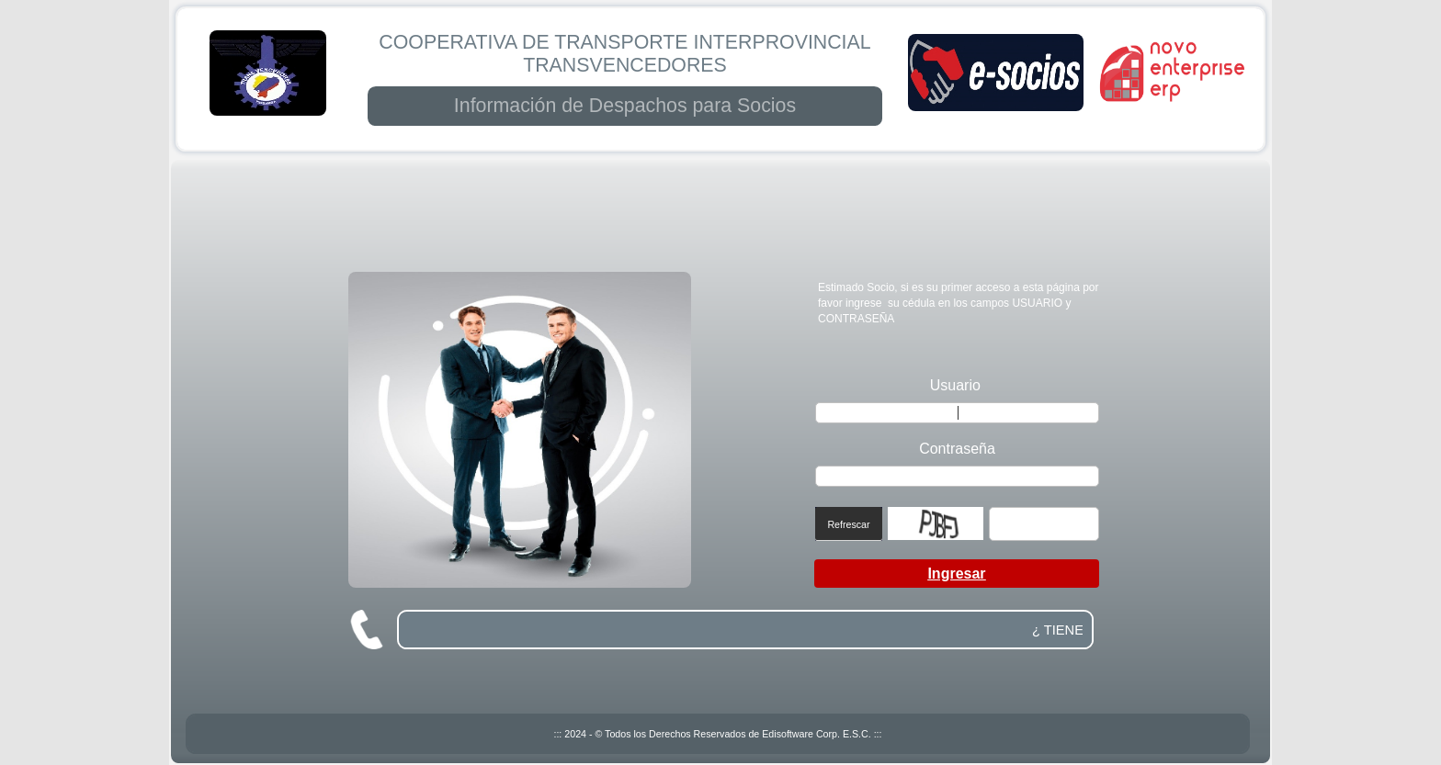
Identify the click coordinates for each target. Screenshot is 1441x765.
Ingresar (956, 573)
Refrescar (848, 524)
